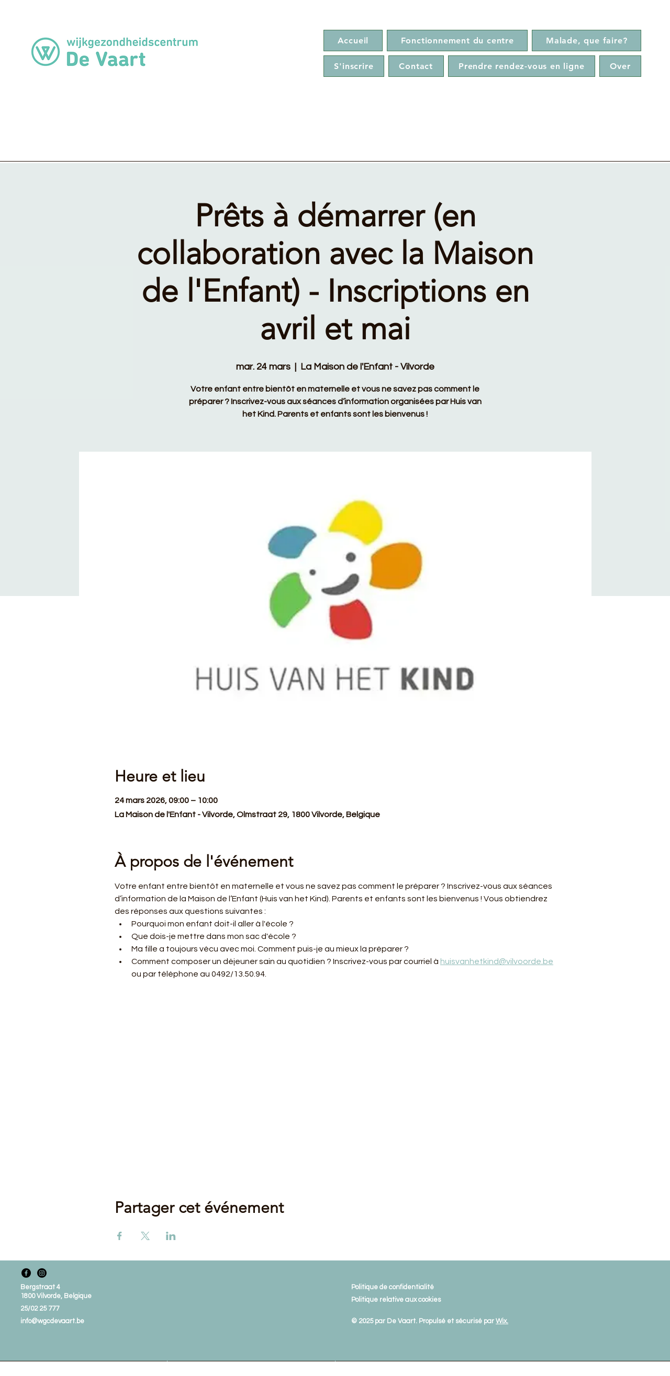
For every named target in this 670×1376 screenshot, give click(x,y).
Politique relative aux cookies (396, 1299)
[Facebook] (26, 1273)
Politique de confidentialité (392, 1287)
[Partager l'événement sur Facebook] (120, 1236)
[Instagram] (42, 1273)
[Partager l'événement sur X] (145, 1236)
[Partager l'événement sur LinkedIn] (171, 1236)
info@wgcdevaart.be (52, 1321)
